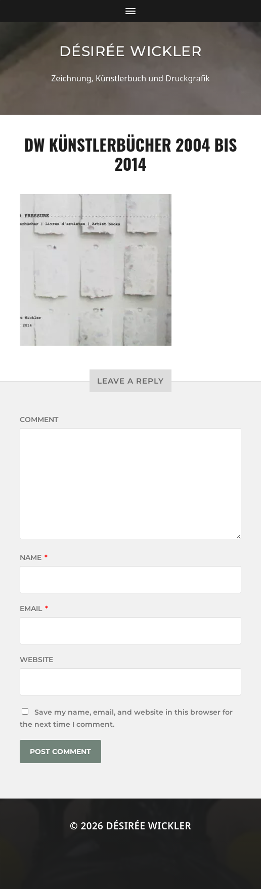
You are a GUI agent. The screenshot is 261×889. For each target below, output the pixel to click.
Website (36, 659)
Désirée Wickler (130, 51)
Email (34, 608)
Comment (39, 419)
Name (34, 557)
